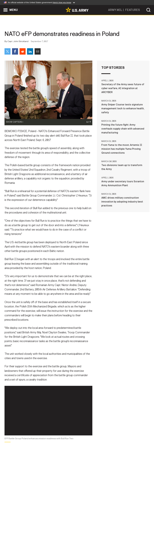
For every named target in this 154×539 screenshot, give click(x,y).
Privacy (41, 526)
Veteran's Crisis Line (133, 526)
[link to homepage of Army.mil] (77, 10)
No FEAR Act (109, 526)
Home (11, 526)
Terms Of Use (58, 526)
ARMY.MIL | (116, 10)
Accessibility (79, 526)
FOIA (95, 526)
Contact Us (25, 526)
